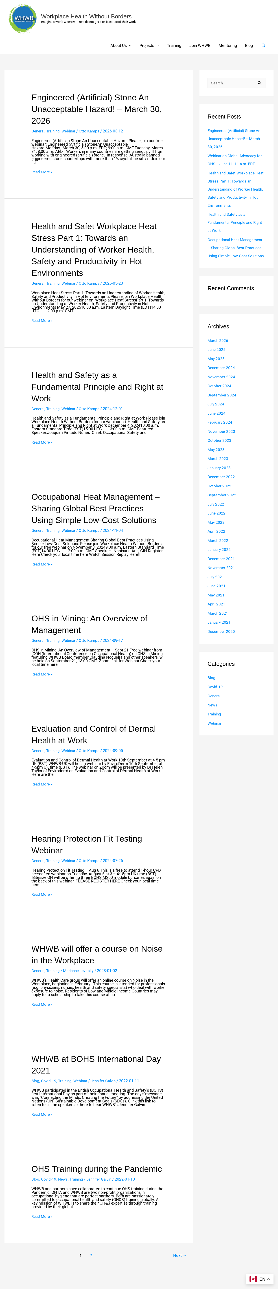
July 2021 (216, 585)
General (38, 131)
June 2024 (217, 421)
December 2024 (222, 376)
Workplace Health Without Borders (89, 16)
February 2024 (220, 430)
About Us (118, 45)
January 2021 (220, 630)
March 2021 (218, 621)
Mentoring (228, 45)
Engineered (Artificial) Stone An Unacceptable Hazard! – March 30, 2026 (93, 108)
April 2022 (216, 539)
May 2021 (216, 603)
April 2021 (216, 612)
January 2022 (220, 557)
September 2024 (222, 403)
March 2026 (218, 348)
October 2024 (220, 394)
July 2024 (216, 412)
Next (179, 1267)
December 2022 (222, 485)
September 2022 (222, 503)
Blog (249, 45)
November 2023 (222, 439)
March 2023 (218, 466)
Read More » (42, 172)
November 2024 (222, 385)
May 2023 (216, 457)
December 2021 (222, 567)
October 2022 (220, 494)
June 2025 (217, 357)
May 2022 (216, 530)
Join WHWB (199, 45)
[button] (263, 45)
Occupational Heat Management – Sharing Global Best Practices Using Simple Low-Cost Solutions (97, 508)
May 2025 (216, 367)
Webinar (70, 131)
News (64, 1190)
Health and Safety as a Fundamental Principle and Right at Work (96, 386)
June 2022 (217, 521)
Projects (147, 45)
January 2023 (220, 476)
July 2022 (216, 512)
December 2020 (222, 639)
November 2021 (222, 576)
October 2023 (220, 448)
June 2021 (217, 594)
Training (174, 45)
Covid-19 (49, 1080)
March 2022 (218, 548)
